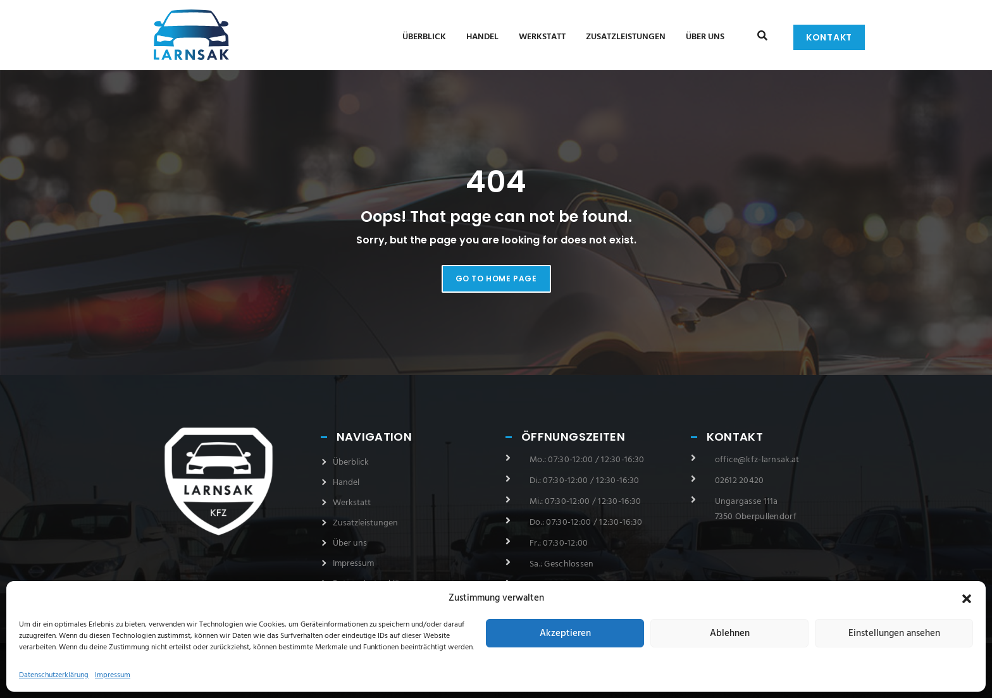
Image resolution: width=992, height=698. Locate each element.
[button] (966, 598)
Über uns (705, 37)
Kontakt (829, 37)
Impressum (112, 675)
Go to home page (496, 278)
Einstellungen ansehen (894, 633)
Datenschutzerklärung (54, 675)
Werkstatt (542, 37)
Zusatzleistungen (626, 37)
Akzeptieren (565, 633)
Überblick (424, 37)
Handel (482, 37)
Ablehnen (730, 633)
